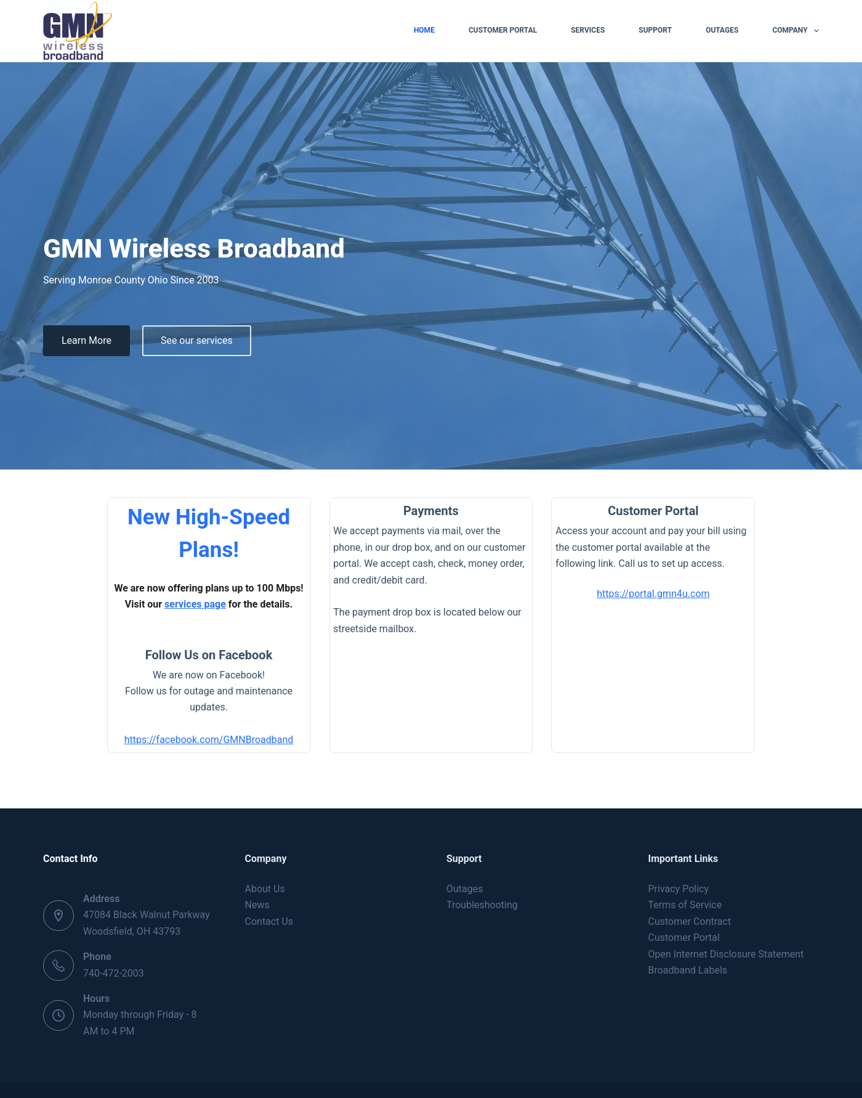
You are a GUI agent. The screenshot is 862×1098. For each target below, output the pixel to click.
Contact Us (269, 891)
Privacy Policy (678, 858)
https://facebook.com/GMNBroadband (166, 713)
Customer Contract (689, 891)
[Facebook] (811, 1075)
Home (424, 30)
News (257, 874)
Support (655, 30)
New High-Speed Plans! (166, 537)
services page (133, 593)
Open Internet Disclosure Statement (726, 923)
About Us (265, 858)
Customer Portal (503, 30)
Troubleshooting (482, 874)
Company (795, 30)
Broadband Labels (688, 939)
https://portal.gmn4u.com (695, 614)
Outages (722, 30)
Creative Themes (246, 1072)
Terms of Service (685, 874)
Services (588, 30)
